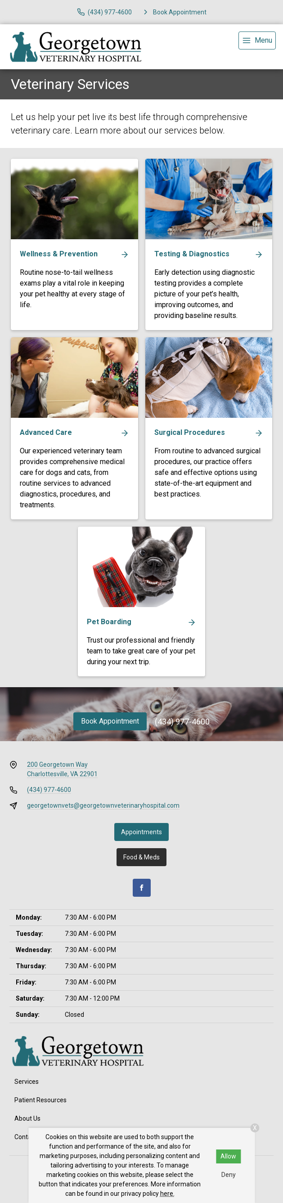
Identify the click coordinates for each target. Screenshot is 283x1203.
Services (26, 1081)
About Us (27, 1118)
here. (167, 1193)
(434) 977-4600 (182, 721)
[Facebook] (142, 888)
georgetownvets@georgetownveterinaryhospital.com (103, 805)
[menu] (257, 40)
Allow (228, 1156)
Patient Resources (40, 1100)
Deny (228, 1174)
